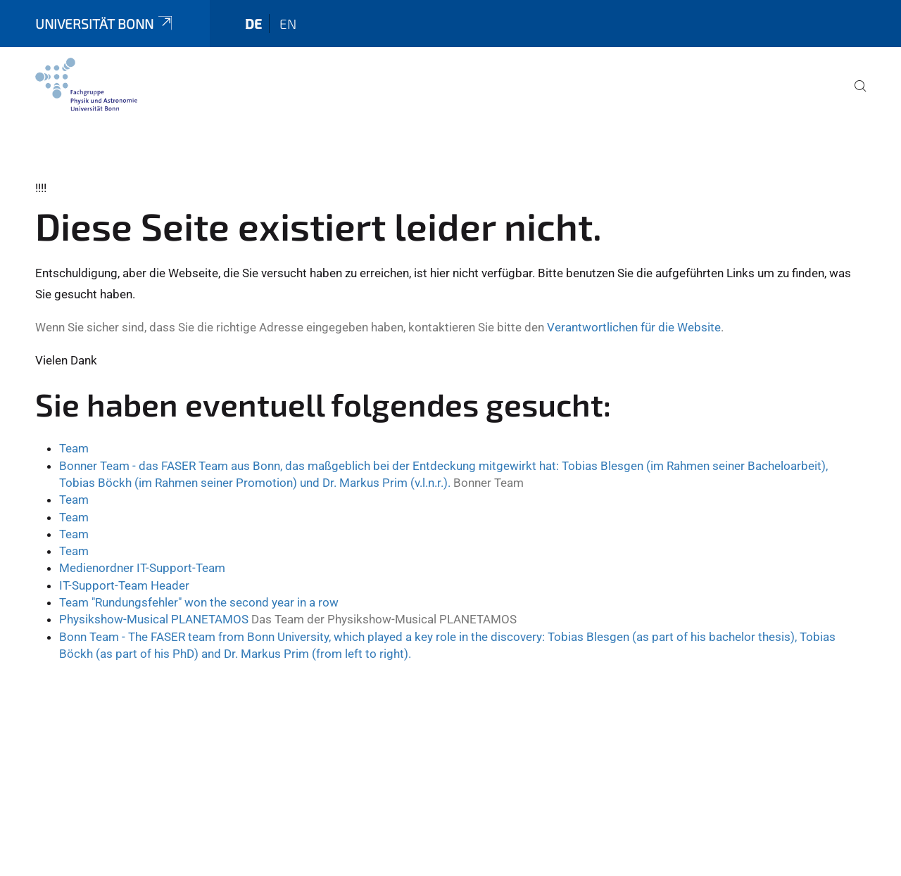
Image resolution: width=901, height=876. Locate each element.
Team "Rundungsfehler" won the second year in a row (199, 602)
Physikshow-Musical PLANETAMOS (153, 619)
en (287, 23)
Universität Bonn (105, 23)
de (253, 23)
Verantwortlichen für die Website (634, 327)
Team (74, 448)
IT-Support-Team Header (124, 585)
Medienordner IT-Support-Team (142, 568)
